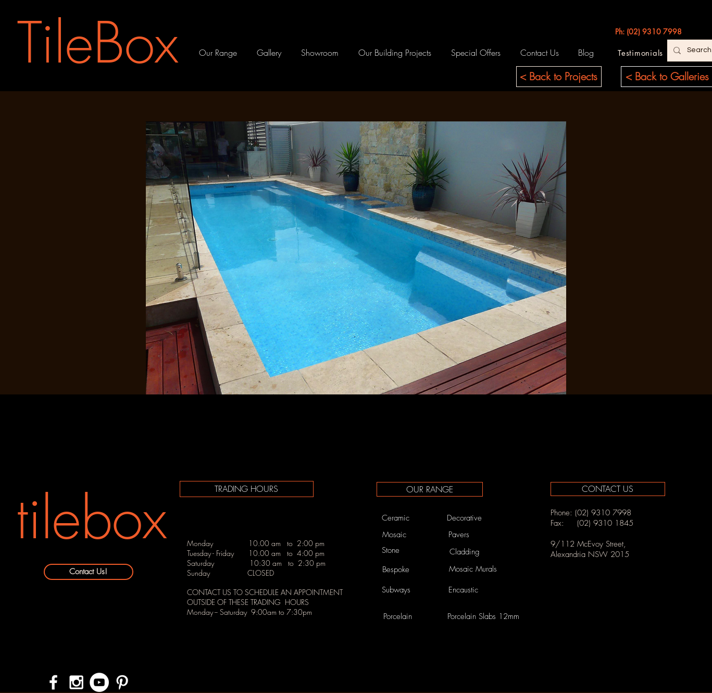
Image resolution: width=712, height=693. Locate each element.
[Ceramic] (396, 518)
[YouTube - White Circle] (99, 682)
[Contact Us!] (88, 572)
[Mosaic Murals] (473, 569)
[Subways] (396, 590)
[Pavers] (459, 534)
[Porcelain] (398, 616)
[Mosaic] (394, 534)
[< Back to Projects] (559, 76)
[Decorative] (464, 518)
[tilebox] (92, 518)
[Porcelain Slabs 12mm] (483, 616)
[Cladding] (464, 552)
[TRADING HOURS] (247, 489)
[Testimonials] (641, 52)
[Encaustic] (463, 590)
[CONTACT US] (608, 489)
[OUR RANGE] (430, 489)
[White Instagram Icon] (76, 682)
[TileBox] (98, 42)
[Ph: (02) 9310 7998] (648, 31)
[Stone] (390, 550)
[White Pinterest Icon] (122, 682)
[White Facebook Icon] (53, 682)
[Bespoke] (396, 569)
